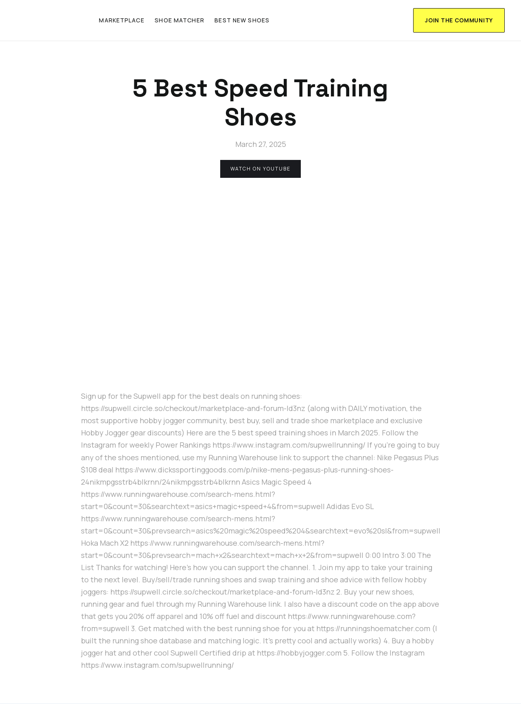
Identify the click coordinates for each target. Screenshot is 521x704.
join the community (459, 20)
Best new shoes (242, 20)
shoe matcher (179, 20)
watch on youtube (260, 168)
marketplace (121, 20)
